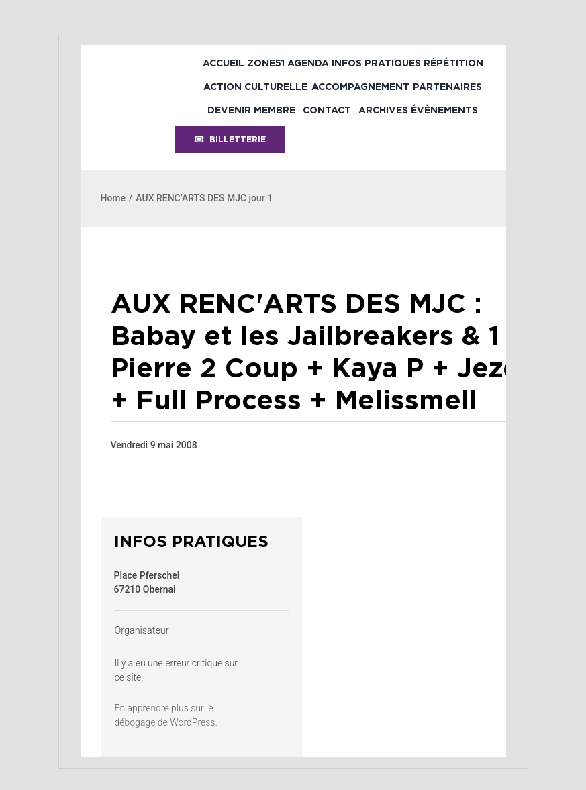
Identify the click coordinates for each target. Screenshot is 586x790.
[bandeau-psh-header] (149, 60)
